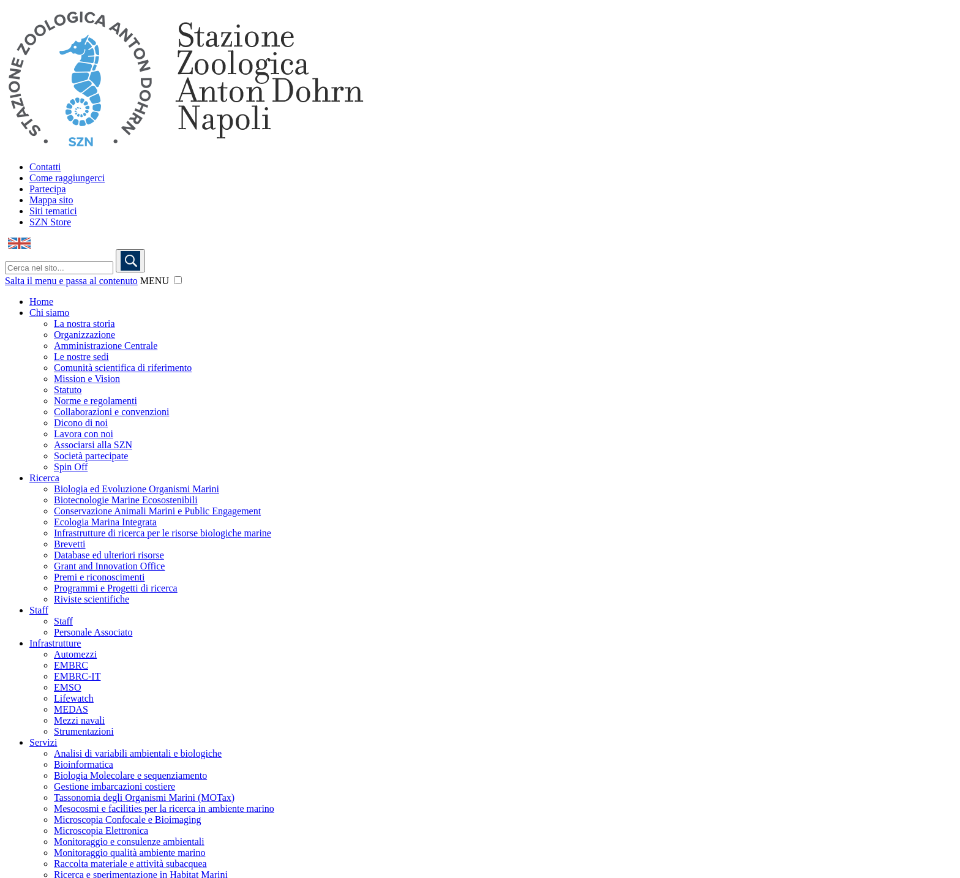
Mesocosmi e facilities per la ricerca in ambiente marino (164, 808)
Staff (38, 610)
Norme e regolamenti (95, 401)
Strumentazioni (84, 731)
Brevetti (70, 544)
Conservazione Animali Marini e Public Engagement (157, 511)
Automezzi (75, 654)
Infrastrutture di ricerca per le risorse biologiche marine (162, 533)
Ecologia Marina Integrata (105, 522)
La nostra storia (84, 323)
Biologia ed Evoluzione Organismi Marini (136, 489)
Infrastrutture (55, 643)
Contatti (45, 167)
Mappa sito (51, 200)
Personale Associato (93, 632)
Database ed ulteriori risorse (109, 555)
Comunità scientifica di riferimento (123, 367)
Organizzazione (84, 334)
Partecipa (47, 189)
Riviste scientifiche (91, 599)
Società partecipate (91, 456)
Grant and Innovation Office (109, 566)
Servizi (43, 742)
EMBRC (71, 665)
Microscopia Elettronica (101, 830)
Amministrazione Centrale (105, 345)
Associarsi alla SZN (93, 445)
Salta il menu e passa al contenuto (71, 281)
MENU (154, 281)
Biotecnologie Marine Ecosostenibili (126, 500)
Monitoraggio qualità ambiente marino (130, 852)
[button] (178, 280)
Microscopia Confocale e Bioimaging (127, 819)
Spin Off (71, 467)
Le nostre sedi (81, 356)
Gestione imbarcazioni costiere (114, 786)
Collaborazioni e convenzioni (111, 412)
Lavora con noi (83, 434)
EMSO (67, 687)
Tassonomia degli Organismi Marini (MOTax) (144, 797)
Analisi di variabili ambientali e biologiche (138, 753)
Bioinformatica (83, 764)
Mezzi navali (79, 720)
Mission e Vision (87, 378)
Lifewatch (74, 698)
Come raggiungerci (67, 178)
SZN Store (50, 222)
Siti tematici (53, 211)
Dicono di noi (81, 423)
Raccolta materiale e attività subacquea (130, 863)
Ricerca (44, 478)
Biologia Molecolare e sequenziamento (130, 775)
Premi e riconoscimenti (99, 577)
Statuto (67, 390)
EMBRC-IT (77, 676)
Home (41, 301)
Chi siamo (49, 312)
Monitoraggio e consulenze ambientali (129, 841)
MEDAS (71, 709)
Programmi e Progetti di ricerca (116, 588)
